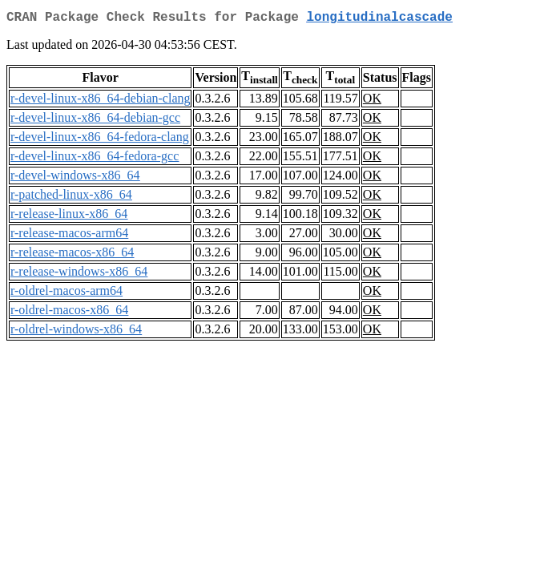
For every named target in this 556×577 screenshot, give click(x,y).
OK (372, 101)
